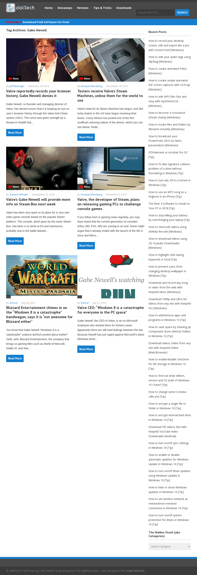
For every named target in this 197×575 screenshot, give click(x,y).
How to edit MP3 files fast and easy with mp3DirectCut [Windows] (167, 101)
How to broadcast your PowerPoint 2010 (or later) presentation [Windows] (165, 140)
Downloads (124, 8)
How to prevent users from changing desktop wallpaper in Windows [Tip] (167, 271)
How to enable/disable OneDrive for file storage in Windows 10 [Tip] (169, 363)
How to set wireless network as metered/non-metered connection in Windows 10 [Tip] (168, 503)
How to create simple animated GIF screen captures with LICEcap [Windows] (169, 85)
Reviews (82, 8)
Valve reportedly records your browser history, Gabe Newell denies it (38, 93)
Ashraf (14, 303)
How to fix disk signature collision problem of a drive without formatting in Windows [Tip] (169, 168)
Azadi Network (135, 570)
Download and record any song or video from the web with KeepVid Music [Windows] (168, 287)
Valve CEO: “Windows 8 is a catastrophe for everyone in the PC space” (110, 310)
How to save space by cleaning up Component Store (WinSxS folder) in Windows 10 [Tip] (170, 331)
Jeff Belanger (17, 86)
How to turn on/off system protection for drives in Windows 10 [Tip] (169, 519)
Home (49, 8)
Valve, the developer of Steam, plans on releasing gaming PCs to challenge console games (109, 204)
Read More (15, 132)
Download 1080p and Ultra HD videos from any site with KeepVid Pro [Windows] (170, 303)
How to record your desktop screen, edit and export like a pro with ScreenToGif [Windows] (169, 45)
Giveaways (65, 8)
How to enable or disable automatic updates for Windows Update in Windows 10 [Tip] (169, 459)
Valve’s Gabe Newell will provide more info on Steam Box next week (38, 202)
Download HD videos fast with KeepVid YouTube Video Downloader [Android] (168, 431)
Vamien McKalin (19, 194)
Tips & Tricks (102, 8)
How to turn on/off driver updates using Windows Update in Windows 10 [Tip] (169, 475)
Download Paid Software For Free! (46, 22)
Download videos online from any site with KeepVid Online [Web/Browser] (170, 347)
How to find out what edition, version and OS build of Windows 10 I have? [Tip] (169, 380)
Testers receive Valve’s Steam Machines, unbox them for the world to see (110, 96)
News (16, 78)
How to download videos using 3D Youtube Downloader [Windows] (168, 243)
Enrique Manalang (91, 86)
